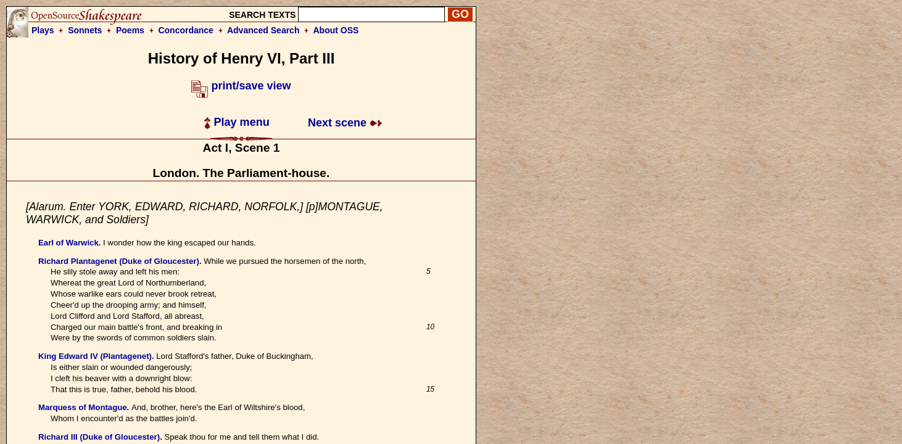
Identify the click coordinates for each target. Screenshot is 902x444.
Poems (130, 30)
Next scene (345, 123)
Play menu (237, 122)
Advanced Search (263, 30)
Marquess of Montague (82, 407)
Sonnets (85, 30)
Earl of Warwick (68, 242)
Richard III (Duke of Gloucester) (99, 437)
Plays (42, 30)
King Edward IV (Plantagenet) (95, 356)
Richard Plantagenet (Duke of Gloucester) (118, 261)
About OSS (336, 30)
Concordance (185, 30)
